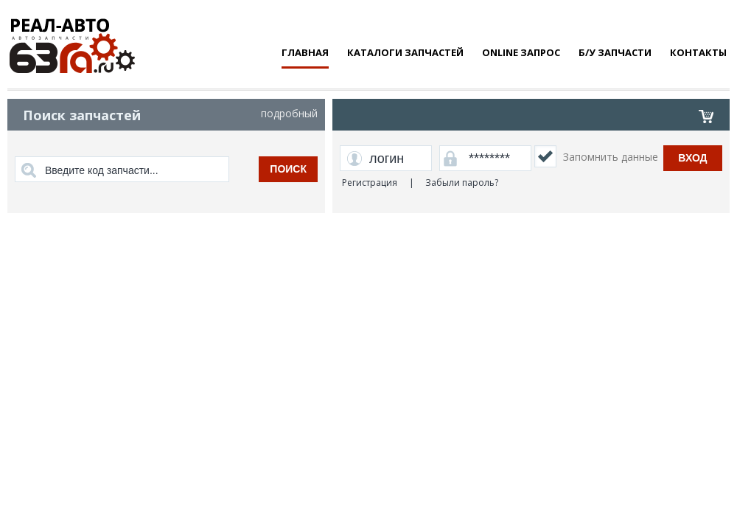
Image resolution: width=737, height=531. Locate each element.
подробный (289, 113)
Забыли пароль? (461, 182)
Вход (692, 158)
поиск (288, 169)
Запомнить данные (610, 157)
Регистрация (369, 182)
